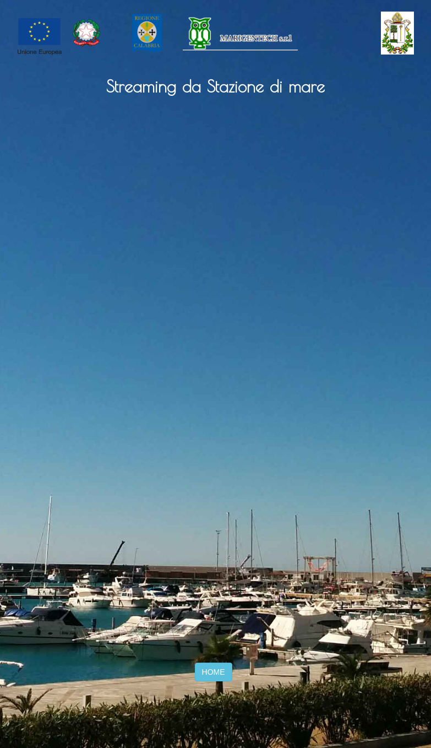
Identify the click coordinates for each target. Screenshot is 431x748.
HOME (213, 672)
